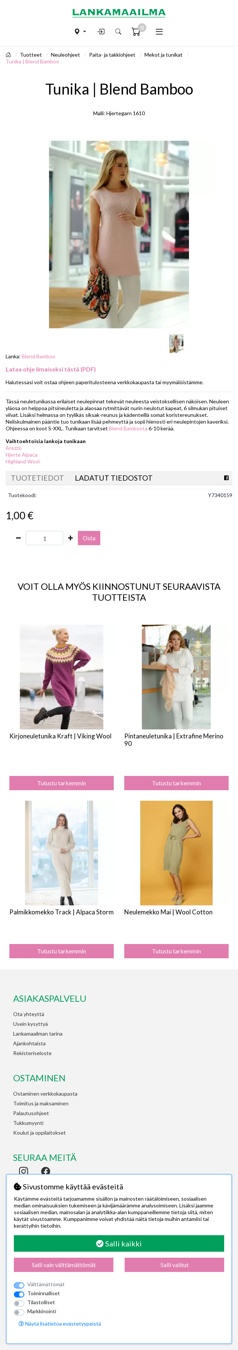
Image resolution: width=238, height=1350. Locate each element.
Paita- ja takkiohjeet (113, 54)
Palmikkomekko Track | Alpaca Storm (61, 912)
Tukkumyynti (28, 1123)
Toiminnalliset (43, 1293)
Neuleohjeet (66, 54)
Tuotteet (31, 54)
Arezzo (14, 448)
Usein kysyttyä (30, 1024)
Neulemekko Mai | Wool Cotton (168, 912)
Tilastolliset (41, 1302)
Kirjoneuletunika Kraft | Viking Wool (60, 736)
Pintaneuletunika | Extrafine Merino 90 (173, 739)
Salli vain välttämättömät (64, 1264)
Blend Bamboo (38, 356)
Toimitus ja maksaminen (40, 1103)
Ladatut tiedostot (114, 478)
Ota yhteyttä (28, 1014)
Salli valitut (175, 1264)
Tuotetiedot (37, 478)
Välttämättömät (46, 1284)
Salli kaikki (119, 1243)
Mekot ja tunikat (164, 54)
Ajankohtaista (29, 1043)
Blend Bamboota (128, 428)
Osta (89, 537)
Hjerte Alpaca (21, 454)
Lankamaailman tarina (37, 1033)
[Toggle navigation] (159, 31)
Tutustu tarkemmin (61, 782)
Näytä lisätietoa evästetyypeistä (60, 1323)
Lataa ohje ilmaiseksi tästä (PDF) (51, 369)
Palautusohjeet (31, 1113)
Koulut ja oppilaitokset (39, 1132)
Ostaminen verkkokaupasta (45, 1093)
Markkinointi (41, 1311)
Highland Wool (23, 461)
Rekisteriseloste (32, 1053)
